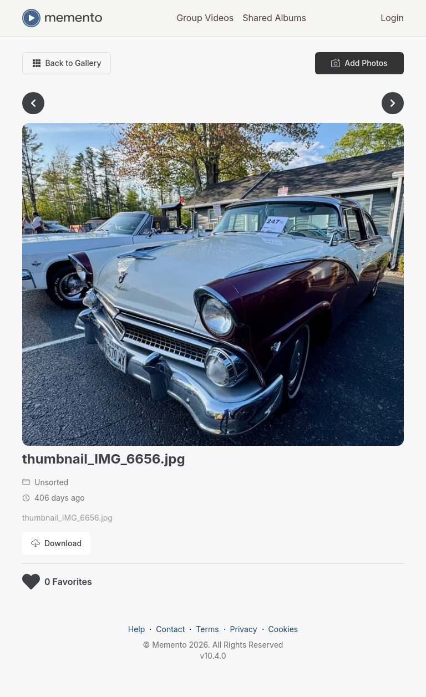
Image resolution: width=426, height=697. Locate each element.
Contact (170, 629)
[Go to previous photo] (33, 103)
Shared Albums (274, 17)
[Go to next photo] (393, 103)
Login (392, 17)
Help (136, 629)
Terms (207, 629)
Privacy (243, 629)
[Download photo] (56, 543)
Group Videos (205, 17)
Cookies (283, 629)
